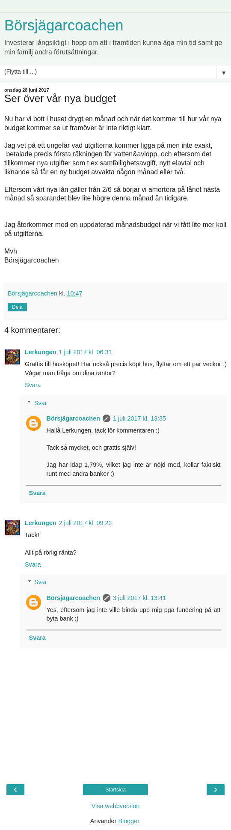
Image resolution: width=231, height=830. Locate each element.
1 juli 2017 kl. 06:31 (85, 352)
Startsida (115, 790)
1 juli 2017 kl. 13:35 (139, 418)
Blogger (128, 821)
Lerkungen (40, 352)
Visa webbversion (116, 806)
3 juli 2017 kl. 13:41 (139, 597)
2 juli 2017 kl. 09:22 (85, 522)
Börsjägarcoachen (63, 25)
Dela (17, 307)
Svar (40, 403)
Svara (33, 385)
